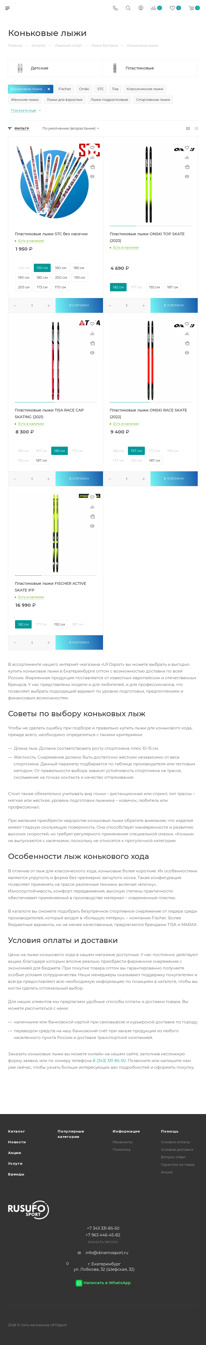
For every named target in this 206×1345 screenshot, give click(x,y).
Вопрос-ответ (173, 1157)
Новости (17, 1142)
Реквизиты (123, 1142)
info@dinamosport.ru (107, 1252)
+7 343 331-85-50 (103, 1228)
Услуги (15, 1163)
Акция (167, 1172)
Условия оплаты (175, 1142)
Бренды (16, 1174)
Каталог (16, 1131)
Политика (122, 1149)
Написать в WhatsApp (107, 1282)
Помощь (170, 1131)
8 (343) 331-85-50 (109, 1060)
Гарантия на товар (178, 1164)
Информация (126, 1131)
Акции (14, 1153)
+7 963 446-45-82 (103, 1234)
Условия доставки (177, 1149)
